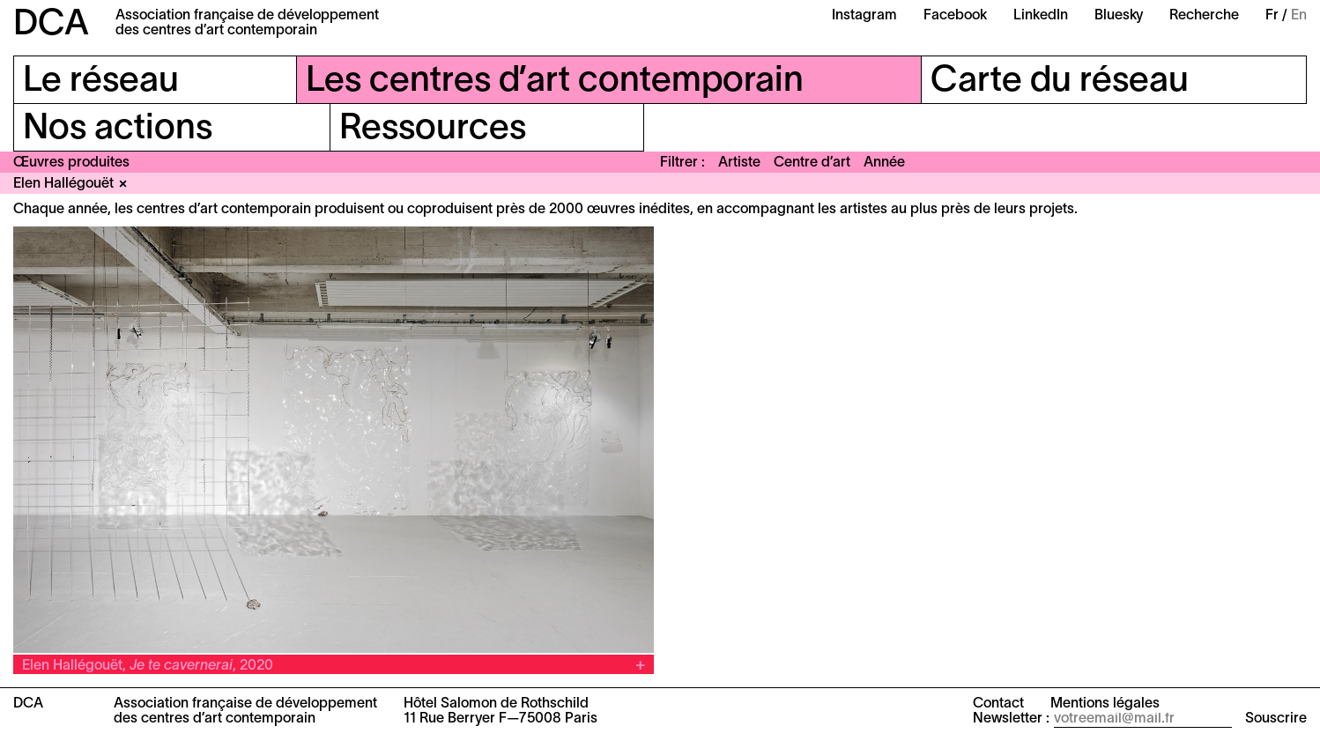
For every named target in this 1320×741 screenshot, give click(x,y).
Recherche (1204, 16)
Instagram (864, 16)
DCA (51, 25)
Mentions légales (1105, 704)
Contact (998, 704)
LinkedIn (1040, 16)
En (1299, 16)
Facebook (955, 16)
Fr (1272, 16)
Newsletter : (1011, 719)
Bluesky (1118, 16)
